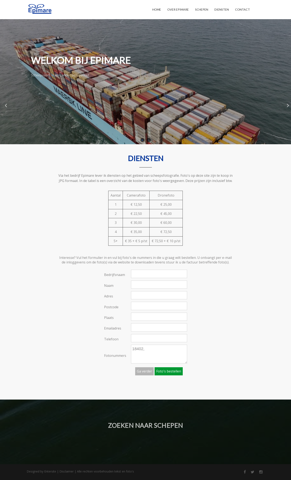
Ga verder (144, 371)
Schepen (201, 9)
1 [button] (142, 140)
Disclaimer (66, 471)
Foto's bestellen (168, 371)
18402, (159, 354)
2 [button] (149, 140)
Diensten (221, 9)
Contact (242, 9)
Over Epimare (178, 9)
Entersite (50, 471)
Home (156, 9)
